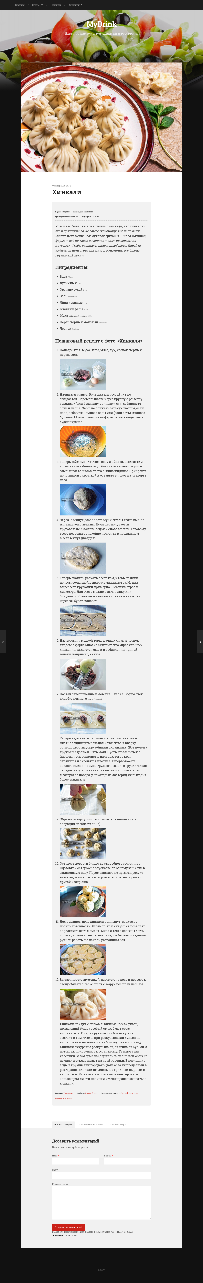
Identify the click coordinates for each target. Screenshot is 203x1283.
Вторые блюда (91, 1093)
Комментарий (60, 1186)
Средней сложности (129, 1093)
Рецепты (56, 4)
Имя (55, 1157)
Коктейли (74, 4)
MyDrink (101, 24)
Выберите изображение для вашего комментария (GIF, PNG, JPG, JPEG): (92, 1236)
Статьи (36, 4)
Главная (20, 4)
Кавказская (68, 1093)
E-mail (108, 1157)
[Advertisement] (101, 45)
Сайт (55, 1171)
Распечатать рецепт (64, 1098)
